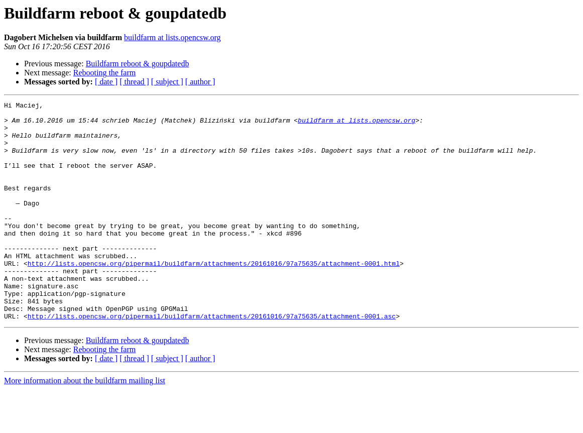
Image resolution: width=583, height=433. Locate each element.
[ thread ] (134, 81)
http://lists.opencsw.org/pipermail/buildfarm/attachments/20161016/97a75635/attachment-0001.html (214, 296)
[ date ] (106, 81)
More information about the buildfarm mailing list (84, 424)
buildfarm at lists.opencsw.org (172, 37)
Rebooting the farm (104, 72)
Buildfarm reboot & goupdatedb (137, 63)
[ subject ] (167, 81)
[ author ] (200, 81)
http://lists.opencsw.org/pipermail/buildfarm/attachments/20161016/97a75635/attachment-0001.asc (212, 359)
